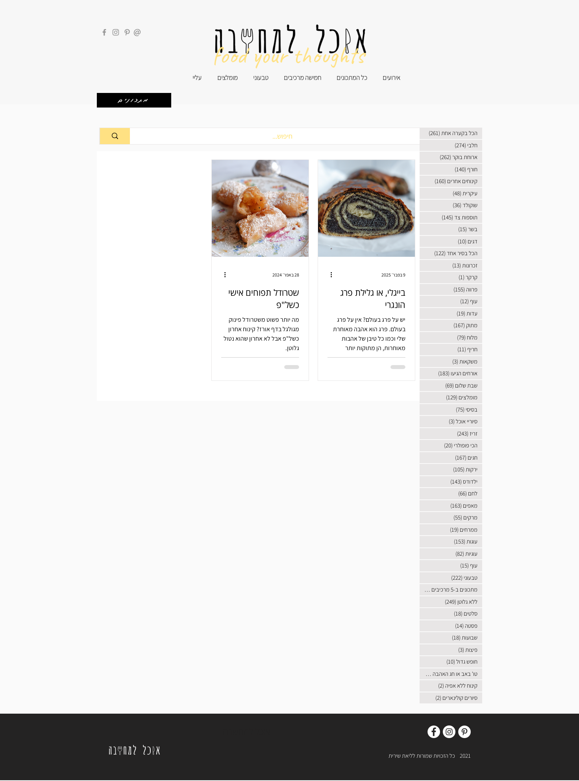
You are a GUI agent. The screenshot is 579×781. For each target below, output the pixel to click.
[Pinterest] (127, 32)
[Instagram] (115, 32)
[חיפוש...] (282, 136)
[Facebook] (104, 32)
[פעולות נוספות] (328, 274)
